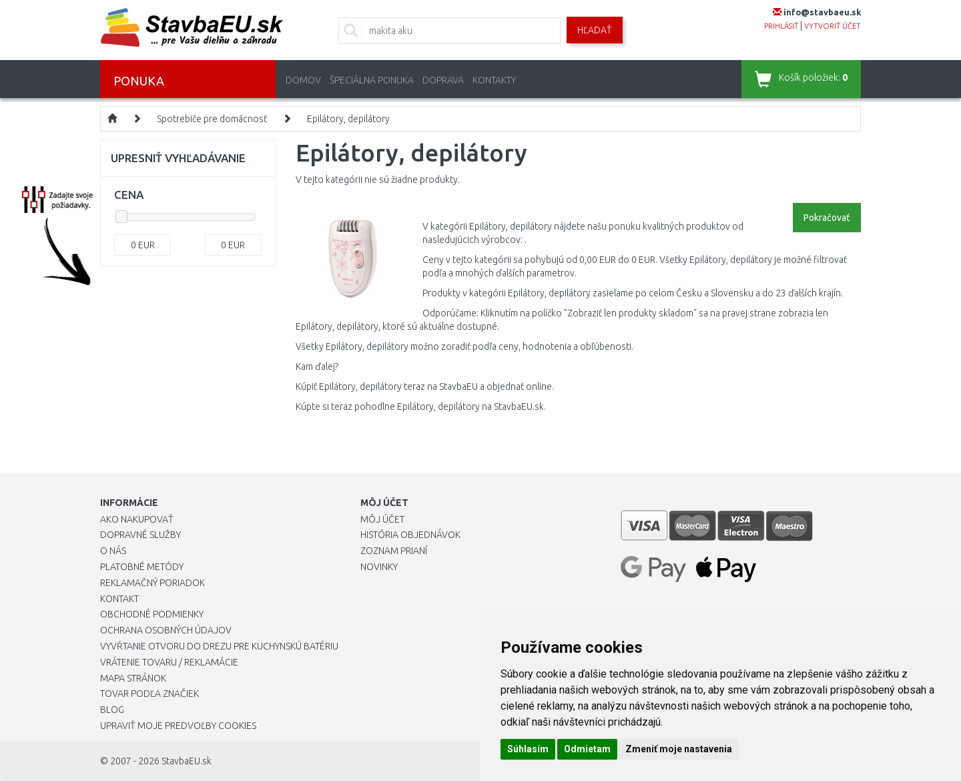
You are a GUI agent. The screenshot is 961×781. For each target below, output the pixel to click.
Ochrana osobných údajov (166, 630)
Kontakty (494, 80)
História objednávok (410, 534)
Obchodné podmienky (152, 614)
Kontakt (119, 598)
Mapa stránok (133, 678)
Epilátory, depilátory (348, 118)
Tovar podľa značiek (149, 693)
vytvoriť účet (832, 26)
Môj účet (382, 519)
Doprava (443, 80)
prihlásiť (781, 26)
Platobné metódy (142, 566)
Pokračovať (827, 217)
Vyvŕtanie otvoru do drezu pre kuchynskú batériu (219, 646)
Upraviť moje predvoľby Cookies (178, 725)
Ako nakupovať (137, 519)
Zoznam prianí (393, 550)
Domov (303, 80)
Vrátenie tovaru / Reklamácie (169, 662)
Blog (112, 709)
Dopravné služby (140, 534)
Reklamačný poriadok (152, 582)
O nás (113, 550)
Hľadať (594, 30)
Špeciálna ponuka (372, 80)
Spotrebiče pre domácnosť (212, 118)
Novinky (379, 566)
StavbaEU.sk (187, 761)
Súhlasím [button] (528, 749)
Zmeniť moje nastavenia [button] (678, 749)
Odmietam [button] (587, 749)
